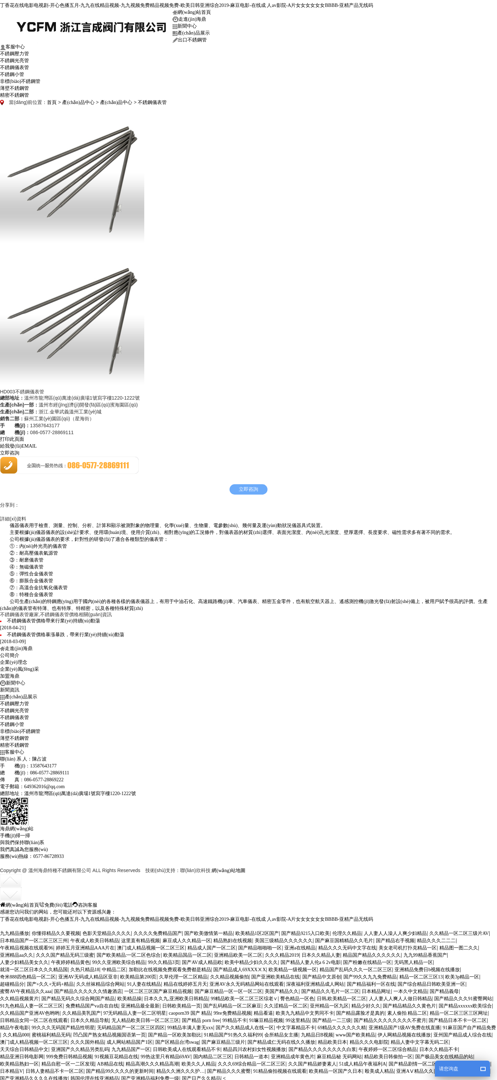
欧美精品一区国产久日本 (335, 1069)
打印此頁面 (12, 437)
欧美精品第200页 (138, 974)
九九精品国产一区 (130, 1047)
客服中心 (12, 45)
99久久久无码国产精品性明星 (63, 1025)
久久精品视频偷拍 (229, 974)
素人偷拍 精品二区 (407, 1011)
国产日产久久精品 (201, 1076)
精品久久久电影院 (369, 1040)
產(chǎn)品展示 (191, 31)
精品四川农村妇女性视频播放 (254, 1047)
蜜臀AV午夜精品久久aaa (25, 989)
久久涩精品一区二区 (286, 1003)
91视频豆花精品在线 (116, 1054)
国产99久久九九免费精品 (370, 974)
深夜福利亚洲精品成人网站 (315, 982)
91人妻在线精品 (144, 982)
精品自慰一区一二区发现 (68, 1061)
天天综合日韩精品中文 (24, 1047)
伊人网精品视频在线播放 (404, 1032)
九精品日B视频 (317, 1032)
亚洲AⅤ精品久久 (414, 1069)
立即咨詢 (9, 450)
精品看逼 (263, 1011)
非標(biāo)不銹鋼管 (20, 79)
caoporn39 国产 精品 (190, 1011)
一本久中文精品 (410, 989)
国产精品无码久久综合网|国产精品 (78, 996)
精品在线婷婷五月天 (185, 982)
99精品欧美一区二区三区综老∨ (244, 996)
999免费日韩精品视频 (69, 1054)
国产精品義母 (444, 989)
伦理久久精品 (346, 931)
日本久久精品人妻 (321, 953)
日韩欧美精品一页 (181, 1003)
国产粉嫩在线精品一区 (367, 960)
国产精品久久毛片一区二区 (330, 989)
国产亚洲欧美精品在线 (275, 974)
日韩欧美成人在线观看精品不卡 (187, 1047)
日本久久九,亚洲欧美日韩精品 (176, 996)
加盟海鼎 (9, 674)
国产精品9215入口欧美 (305, 931)
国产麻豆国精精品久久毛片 (344, 938)
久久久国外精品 (87, 1040)
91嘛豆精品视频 (266, 1018)
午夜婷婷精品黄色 (70, 960)
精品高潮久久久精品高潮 (152, 1061)
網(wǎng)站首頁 (192, 10)
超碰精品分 (12, 982)
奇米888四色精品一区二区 (28, 974)
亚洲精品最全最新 (140, 1003)
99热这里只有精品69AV (166, 1054)
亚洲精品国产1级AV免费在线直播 (404, 1025)
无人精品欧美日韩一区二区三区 (145, 1018)
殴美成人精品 (379, 1069)
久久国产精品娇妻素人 (312, 1061)
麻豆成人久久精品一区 (187, 938)
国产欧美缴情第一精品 (208, 931)
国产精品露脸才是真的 (360, 1011)
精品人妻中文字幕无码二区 (420, 1040)
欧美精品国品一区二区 (187, 953)
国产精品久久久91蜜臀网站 (463, 996)
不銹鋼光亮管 (14, 58)
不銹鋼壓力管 (14, 51)
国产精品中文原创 (321, 974)
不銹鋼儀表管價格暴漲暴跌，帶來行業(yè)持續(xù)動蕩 (65, 632)
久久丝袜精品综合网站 (100, 982)
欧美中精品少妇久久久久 (251, 960)
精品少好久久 (365, 1003)
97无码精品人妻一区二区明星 (134, 1011)
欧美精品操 (129, 996)
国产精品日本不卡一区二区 (458, 1018)
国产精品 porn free (201, 1018)
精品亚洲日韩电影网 (21, 1054)
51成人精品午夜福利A (362, 1061)
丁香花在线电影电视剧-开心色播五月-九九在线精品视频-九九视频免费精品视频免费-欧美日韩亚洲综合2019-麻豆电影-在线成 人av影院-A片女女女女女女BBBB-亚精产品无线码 (186, 3)
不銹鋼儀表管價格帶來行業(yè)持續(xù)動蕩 (53, 618)
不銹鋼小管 (12, 72)
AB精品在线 (110, 1061)
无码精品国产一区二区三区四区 (131, 1025)
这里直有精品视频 (140, 938)
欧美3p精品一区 (462, 974)
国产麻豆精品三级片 (223, 1040)
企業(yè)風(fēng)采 (19, 667)
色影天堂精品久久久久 (106, 931)
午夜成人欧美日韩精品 (94, 938)
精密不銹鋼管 (14, 93)
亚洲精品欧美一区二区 (238, 953)
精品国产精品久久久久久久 (372, 953)
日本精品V (11, 1069)
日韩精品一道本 (251, 1054)
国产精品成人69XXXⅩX (239, 967)
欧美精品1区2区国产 (257, 931)
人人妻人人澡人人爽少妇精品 (395, 931)
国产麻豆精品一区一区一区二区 (228, 989)
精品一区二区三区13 (421, 974)
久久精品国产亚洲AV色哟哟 (29, 1011)
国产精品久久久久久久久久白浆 (322, 1047)
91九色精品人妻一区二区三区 (31, 1003)
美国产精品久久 (282, 989)
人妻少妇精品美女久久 (24, 960)
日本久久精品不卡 (438, 1047)
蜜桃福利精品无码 (51, 1032)
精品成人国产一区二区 (211, 945)
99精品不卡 (235, 1018)
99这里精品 (298, 1018)
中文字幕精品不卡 (295, 1025)
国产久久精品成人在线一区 (245, 1025)
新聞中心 (185, 24)
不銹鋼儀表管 (14, 65)
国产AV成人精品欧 (202, 960)
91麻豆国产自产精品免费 (469, 1025)
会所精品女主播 (281, 1032)
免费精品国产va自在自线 (92, 1003)
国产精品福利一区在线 (371, 982)
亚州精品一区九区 (329, 1003)
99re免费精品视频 (232, 1011)
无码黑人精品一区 (413, 960)
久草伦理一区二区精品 (183, 974)
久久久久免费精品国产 (158, 931)
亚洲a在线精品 (299, 945)
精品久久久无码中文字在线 (347, 945)
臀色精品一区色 (297, 996)
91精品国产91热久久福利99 (233, 1032)
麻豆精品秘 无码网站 (339, 1054)
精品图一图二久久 (458, 945)
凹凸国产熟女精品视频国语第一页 (109, 1032)
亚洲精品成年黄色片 (292, 1054)
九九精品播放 (14, 931)
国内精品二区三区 (212, 1054)
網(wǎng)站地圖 (228, 868)
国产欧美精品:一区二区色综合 (129, 953)
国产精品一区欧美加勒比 (174, 1032)
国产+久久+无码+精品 (50, 982)
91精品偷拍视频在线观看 (279, 1069)
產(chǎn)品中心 (78, 100)
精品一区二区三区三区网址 (459, 1011)
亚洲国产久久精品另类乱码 (80, 1047)
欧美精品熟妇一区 (19, 1061)
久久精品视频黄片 (19, 996)
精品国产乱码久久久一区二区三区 (356, 967)
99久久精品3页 (163, 960)
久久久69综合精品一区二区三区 (251, 1061)
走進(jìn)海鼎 (189, 17)
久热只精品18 (84, 967)
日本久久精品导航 (89, 1018)
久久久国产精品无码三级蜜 (65, 953)
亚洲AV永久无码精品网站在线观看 (246, 982)
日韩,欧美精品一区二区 (342, 996)
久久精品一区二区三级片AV (459, 931)
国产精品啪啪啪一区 (260, 945)
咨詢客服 (84, 902)
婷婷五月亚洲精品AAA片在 (85, 945)
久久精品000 (16, 1032)
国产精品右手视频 (395, 938)
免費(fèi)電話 (55, 902)
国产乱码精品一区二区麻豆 (232, 1003)
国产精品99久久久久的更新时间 (120, 1069)
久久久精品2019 (282, 953)
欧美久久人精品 (198, 1061)
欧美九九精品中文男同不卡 (305, 1011)
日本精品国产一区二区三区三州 (34, 938)
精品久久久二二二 (436, 938)
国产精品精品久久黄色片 (409, 1003)
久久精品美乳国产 (81, 1011)
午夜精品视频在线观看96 (26, 945)
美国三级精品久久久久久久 (284, 938)
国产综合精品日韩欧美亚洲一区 (431, 982)
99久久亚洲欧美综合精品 (118, 960)
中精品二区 (114, 967)
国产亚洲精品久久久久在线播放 (34, 1076)
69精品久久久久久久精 (342, 1025)
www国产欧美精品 (355, 1032)
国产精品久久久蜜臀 (229, 1069)
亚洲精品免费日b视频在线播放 (427, 967)
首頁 (52, 100)
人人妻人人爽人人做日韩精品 (400, 996)
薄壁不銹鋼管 (14, 86)
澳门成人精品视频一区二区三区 (151, 945)
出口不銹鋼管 (190, 38)
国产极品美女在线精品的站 (444, 1054)
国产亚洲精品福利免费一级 (150, 1076)
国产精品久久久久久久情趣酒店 (88, 989)
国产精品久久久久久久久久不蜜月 (390, 1018)
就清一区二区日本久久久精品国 (34, 967)
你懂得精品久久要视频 (56, 931)
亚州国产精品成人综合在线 (462, 1032)
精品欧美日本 (332, 1040)
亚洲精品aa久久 (16, 953)
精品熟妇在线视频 (232, 938)
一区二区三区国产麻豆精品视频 (158, 989)
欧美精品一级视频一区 (293, 967)
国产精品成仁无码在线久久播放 (281, 1040)
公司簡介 (9, 653)
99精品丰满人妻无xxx (190, 1025)
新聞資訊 (9, 687)
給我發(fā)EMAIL (18, 444)
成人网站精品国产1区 (130, 1040)
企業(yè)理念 (13, 660)
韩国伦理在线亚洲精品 (94, 1076)
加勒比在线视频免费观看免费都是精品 (170, 967)
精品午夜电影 (14, 1025)
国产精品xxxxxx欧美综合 (465, 1003)
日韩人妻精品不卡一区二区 (55, 1069)
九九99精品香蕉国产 (425, 953)
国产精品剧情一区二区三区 (418, 1061)
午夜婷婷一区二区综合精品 (388, 1047)
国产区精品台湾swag (177, 1040)
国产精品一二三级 (331, 1018)
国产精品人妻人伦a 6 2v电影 (311, 960)
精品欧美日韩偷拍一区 (388, 1054)
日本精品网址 (376, 989)
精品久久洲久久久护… (180, 1069)
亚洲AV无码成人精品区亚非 (88, 974)
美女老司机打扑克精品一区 (408, 945)
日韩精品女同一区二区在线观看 (34, 1018)
